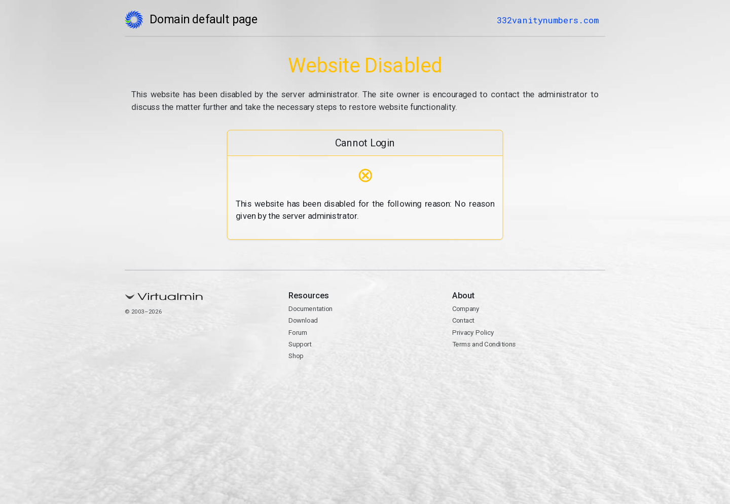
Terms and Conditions (484, 344)
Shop (296, 356)
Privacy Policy (473, 332)
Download (303, 321)
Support (300, 344)
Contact (463, 321)
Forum (297, 332)
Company (465, 309)
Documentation (310, 309)
